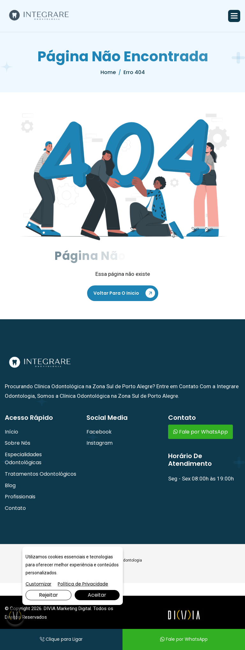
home (108, 72)
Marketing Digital (74, 608)
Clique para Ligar (61, 639)
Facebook (99, 431)
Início (11, 431)
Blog (10, 485)
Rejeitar (48, 595)
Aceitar (97, 595)
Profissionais (20, 496)
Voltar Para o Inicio (116, 293)
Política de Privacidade (83, 584)
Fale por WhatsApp (200, 431)
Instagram (99, 443)
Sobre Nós (17, 443)
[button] (234, 16)
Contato (15, 508)
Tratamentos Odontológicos (40, 474)
